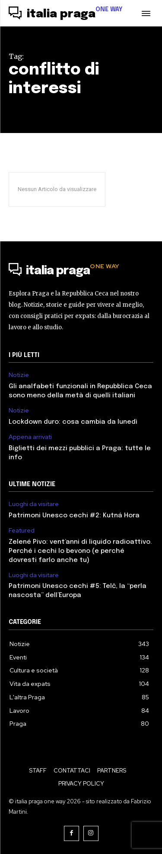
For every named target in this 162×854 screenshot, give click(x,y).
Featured (22, 530)
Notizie (19, 375)
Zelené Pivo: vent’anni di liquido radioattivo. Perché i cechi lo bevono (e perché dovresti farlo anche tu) (80, 551)
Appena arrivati (30, 437)
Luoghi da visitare (34, 504)
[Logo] (66, 14)
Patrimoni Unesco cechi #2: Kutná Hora (74, 515)
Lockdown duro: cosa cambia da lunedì (73, 422)
